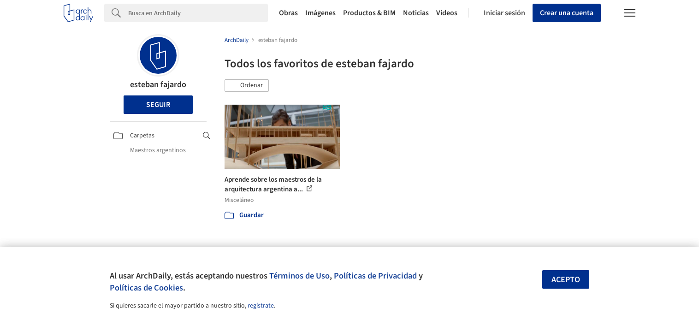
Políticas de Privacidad (375, 276)
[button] (247, 85)
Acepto (565, 279)
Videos (446, 13)
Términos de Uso (299, 276)
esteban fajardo (158, 84)
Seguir (158, 105)
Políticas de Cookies (146, 288)
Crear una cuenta (566, 13)
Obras (288, 13)
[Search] (198, 13)
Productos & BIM (369, 13)
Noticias (416, 13)
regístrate (261, 305)
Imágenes (320, 13)
